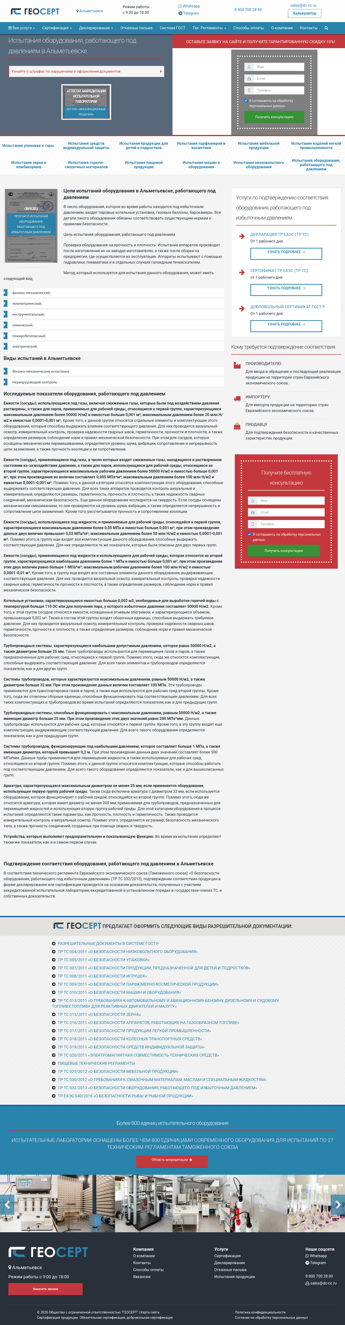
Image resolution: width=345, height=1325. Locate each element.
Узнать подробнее (286, 252)
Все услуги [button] (21, 28)
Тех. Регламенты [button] (209, 28)
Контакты (308, 28)
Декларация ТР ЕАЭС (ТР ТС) (279, 234)
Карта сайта (149, 1312)
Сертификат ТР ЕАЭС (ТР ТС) (279, 270)
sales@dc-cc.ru (303, 5)
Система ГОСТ (172, 28)
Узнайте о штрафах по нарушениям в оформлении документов (66, 71)
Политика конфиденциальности (260, 1312)
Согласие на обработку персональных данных (271, 1317)
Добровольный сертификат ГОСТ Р (287, 306)
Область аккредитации (172, 1160)
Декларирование (229, 1263)
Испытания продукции (234, 1276)
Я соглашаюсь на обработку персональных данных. (268, 103)
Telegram (188, 13)
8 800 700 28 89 (248, 9)
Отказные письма (136, 28)
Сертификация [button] (57, 28)
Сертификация (227, 1256)
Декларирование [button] (96, 28)
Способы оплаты (248, 28)
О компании (282, 28)
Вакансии (141, 1276)
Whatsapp (189, 6)
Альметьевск (90, 11)
